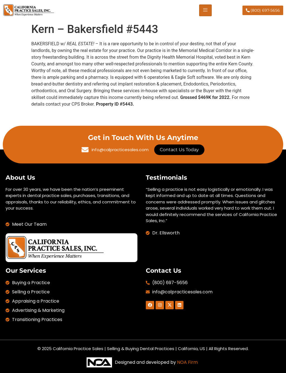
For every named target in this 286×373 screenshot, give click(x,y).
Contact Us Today (179, 149)
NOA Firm (187, 362)
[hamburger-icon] (205, 10)
